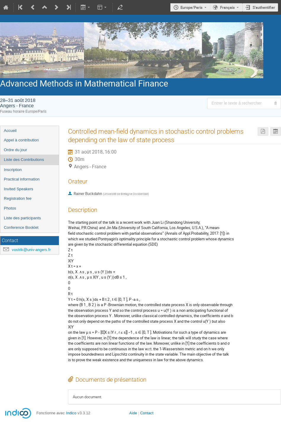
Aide (133, 412)
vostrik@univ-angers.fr (31, 249)
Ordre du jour (15, 150)
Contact (147, 412)
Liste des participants (22, 218)
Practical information (22, 179)
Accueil (10, 130)
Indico (71, 412)
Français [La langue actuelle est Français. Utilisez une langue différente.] (227, 7)
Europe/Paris (191, 7)
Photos (10, 208)
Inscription (13, 169)
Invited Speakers (18, 189)
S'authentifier (264, 7)
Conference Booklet (21, 227)
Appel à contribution (21, 140)
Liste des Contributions (24, 159)
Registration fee (17, 198)
